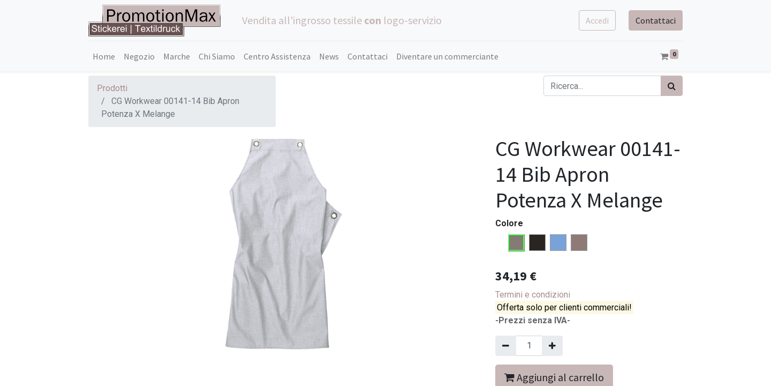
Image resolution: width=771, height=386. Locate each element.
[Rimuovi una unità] (505, 346)
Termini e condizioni (532, 295)
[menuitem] (103, 56)
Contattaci (656, 20)
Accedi (597, 20)
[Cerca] (672, 86)
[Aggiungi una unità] (552, 346)
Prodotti (112, 88)
